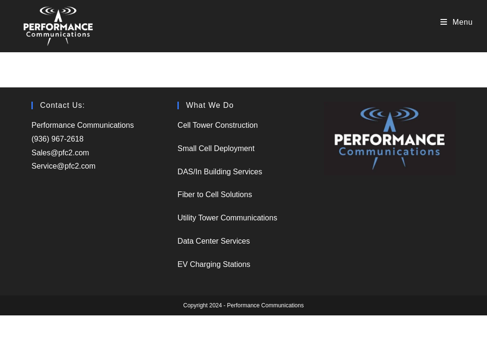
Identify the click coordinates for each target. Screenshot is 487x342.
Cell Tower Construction (217, 125)
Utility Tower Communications (227, 218)
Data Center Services (213, 241)
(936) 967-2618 (57, 139)
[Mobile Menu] (456, 22)
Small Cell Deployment (215, 148)
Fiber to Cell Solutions (214, 194)
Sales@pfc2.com (61, 153)
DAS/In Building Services (219, 172)
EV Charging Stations (213, 264)
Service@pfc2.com (63, 166)
